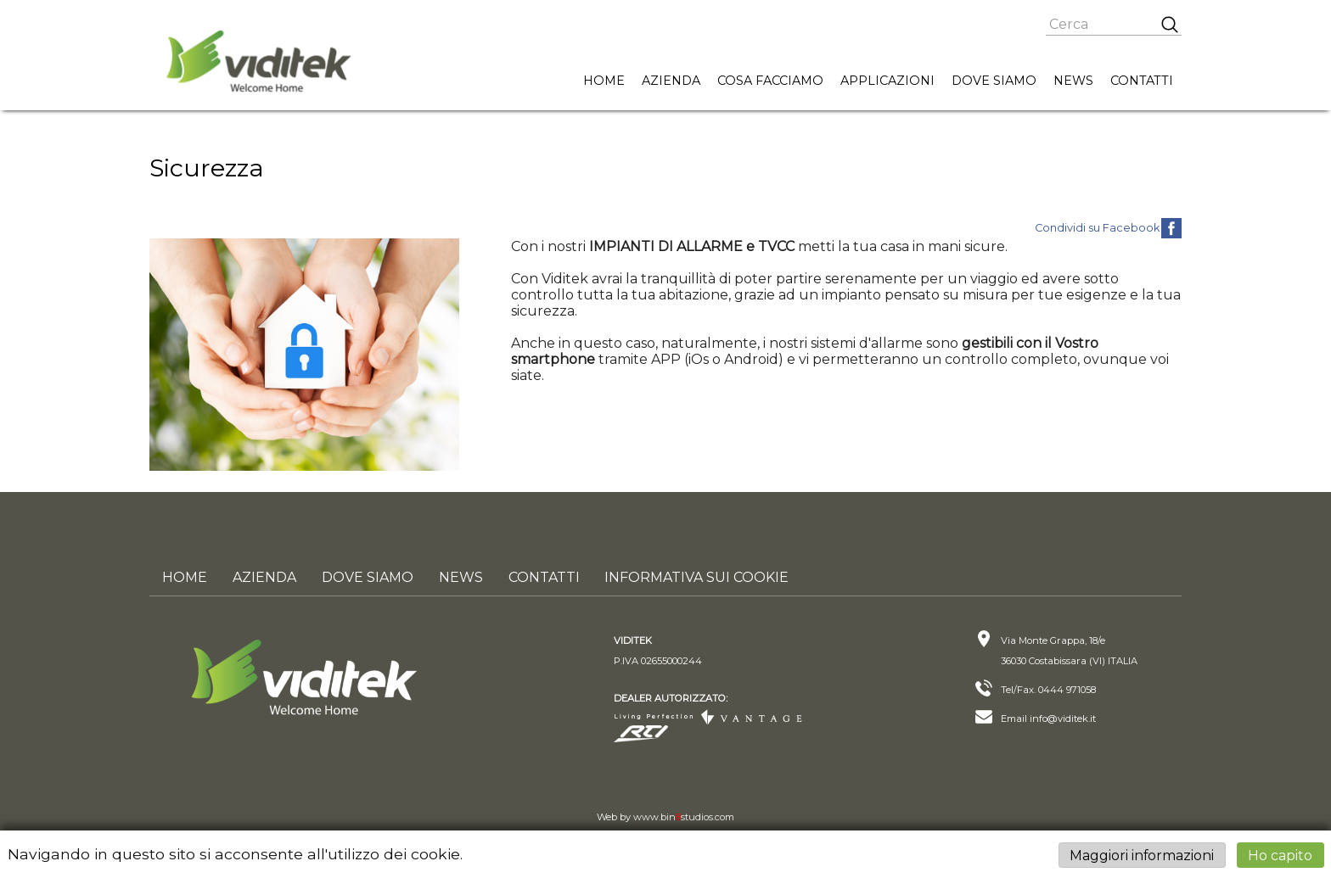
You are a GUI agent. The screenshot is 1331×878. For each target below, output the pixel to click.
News (1073, 80)
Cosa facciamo (770, 80)
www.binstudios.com (683, 817)
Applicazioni (887, 80)
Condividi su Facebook (1097, 227)
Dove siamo (994, 80)
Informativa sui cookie (697, 577)
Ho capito (1280, 855)
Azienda (671, 80)
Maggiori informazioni (1142, 855)
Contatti (1141, 80)
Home (604, 80)
